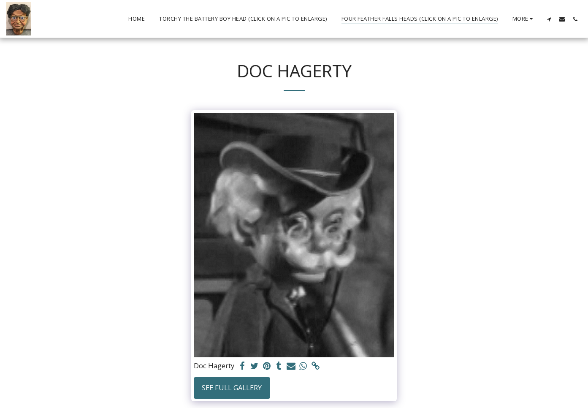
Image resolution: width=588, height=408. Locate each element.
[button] (549, 19)
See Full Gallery (232, 387)
